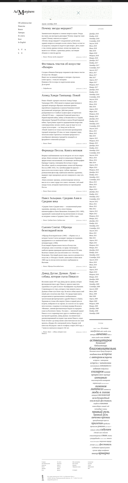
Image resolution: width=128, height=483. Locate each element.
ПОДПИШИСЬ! (67, 1)
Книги (43, 466)
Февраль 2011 (94, 245)
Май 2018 (92, 51)
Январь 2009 (93, 306)
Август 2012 (93, 201)
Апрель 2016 (93, 109)
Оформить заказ (77, 466)
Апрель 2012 (93, 211)
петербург (98, 409)
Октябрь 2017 (94, 65)
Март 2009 (93, 301)
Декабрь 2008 (94, 308)
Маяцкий (95, 395)
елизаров (97, 371)
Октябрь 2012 (94, 196)
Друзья (58, 470)
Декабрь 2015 (94, 119)
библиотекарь (100, 345)
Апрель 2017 (93, 80)
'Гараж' (98, 328)
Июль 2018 (93, 46)
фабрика (97, 444)
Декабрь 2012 (94, 192)
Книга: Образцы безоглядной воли (53, 266)
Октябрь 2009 (94, 284)
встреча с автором (101, 355)
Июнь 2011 (93, 235)
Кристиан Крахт (105, 383)
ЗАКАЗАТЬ (55, 1)
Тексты (59, 466)
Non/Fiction (95, 331)
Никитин (104, 403)
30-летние (104, 328)
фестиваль (105, 444)
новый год (105, 406)
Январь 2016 (93, 116)
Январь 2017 (93, 87)
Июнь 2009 (93, 294)
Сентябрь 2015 (94, 126)
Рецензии (59, 463)
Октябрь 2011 (94, 226)
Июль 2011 (93, 233)
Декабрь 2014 (94, 145)
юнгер (95, 453)
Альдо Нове (99, 337)
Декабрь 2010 (94, 250)
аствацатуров (101, 340)
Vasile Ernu (107, 331)
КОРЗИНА (44, 1)
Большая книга (95, 351)
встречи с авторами (100, 360)
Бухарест (108, 351)
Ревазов (101, 426)
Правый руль (100, 411)
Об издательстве (46, 463)
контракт (106, 380)
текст (109, 438)
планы (104, 409)
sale (101, 331)
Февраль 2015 (94, 141)
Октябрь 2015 (94, 124)
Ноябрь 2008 (93, 311)
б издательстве (25, 23)
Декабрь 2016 (94, 89)
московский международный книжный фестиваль (101, 398)
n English (22, 42)
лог (20, 39)
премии (105, 417)
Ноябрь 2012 (93, 194)
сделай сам (98, 433)
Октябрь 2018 (94, 38)
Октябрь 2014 (94, 150)
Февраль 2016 (94, 114)
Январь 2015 (93, 143)
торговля (103, 441)
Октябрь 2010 (94, 255)
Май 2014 (92, 162)
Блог (43, 470)
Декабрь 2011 (94, 221)
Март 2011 (93, 243)
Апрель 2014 (93, 165)
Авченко (101, 334)
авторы (93, 334)
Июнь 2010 (93, 265)
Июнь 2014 (93, 160)
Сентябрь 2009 (94, 286)
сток (104, 435)
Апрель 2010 (93, 269)
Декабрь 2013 (94, 172)
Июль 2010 (93, 262)
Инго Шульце (104, 374)
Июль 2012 (93, 204)
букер (103, 351)
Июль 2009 (93, 291)
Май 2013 (92, 187)
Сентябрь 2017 (94, 68)
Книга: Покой (47, 143)
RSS (89, 468)
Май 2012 (92, 209)
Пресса (106, 420)
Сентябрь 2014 (94, 153)
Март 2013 (93, 189)
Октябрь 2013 (94, 177)
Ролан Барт (107, 426)
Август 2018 (93, 43)
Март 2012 (93, 213)
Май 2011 (92, 238)
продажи (106, 424)
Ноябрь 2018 (93, 36)
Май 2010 (92, 267)
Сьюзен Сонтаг (103, 438)
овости (21, 26)
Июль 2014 (93, 158)
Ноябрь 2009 (93, 282)
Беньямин (101, 343)
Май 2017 (92, 77)
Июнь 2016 (93, 104)
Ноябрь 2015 (93, 121)
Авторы (44, 468)
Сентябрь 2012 (94, 199)
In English (75, 470)
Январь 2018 (93, 58)
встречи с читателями (100, 363)
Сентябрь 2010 (94, 257)
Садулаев (105, 429)
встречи (107, 357)
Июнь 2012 (93, 206)
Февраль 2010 (94, 274)
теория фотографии (94, 441)
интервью (100, 377)
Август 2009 (93, 289)
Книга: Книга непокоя (49, 191)
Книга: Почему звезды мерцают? (53, 57)
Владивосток (95, 354)
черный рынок (104, 448)
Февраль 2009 (94, 303)
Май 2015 (92, 136)
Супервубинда (95, 438)
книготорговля (96, 380)
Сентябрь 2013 (94, 179)
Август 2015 (93, 128)
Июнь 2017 (93, 75)
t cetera (21, 36)
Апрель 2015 (93, 138)
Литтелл (97, 389)
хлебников (95, 448)
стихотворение (95, 436)
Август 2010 (93, 260)
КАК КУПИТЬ (34, 1)
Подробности (47, 88)
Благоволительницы (105, 348)
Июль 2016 (93, 102)
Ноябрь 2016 (93, 92)
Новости (44, 465)
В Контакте (91, 466)
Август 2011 (93, 231)
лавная (44, 462)
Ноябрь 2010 (93, 252)
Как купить (75, 463)
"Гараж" (95, 328)
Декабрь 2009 (94, 279)
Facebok (90, 463)
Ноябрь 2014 (93, 148)
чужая (95, 450)
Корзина (75, 465)
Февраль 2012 (94, 216)
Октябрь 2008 (94, 313)
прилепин (97, 423)
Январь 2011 (93, 248)
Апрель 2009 (93, 299)
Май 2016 (92, 107)
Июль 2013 (93, 182)
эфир (99, 450)
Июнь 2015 (93, 133)
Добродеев (104, 369)
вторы (21, 33)
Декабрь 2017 (94, 60)
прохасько (93, 426)
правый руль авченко (100, 416)
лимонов (100, 386)
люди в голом (101, 392)
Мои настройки (76, 462)
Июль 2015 (93, 131)
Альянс (107, 337)
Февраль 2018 (94, 55)
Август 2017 (93, 70)
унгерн (92, 445)
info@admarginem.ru (52, 479)
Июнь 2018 (93, 48)
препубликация (98, 420)
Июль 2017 (93, 72)
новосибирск (96, 406)
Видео (58, 468)
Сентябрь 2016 (94, 97)
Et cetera (59, 462)
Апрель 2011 (93, 240)
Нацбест (97, 403)
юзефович (105, 450)
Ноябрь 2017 (93, 63)
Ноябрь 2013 (93, 175)
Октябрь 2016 (94, 94)
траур (109, 441)
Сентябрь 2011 (94, 228)
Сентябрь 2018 (94, 41)
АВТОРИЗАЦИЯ (22, 1)
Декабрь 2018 (94, 34)
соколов (105, 433)
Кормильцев (97, 383)
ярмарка (104, 453)
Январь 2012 (93, 218)
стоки (109, 436)
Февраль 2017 (94, 85)
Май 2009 (92, 296)
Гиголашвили (94, 366)
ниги (20, 29)
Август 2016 (93, 99)
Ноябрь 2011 (93, 223)
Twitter (89, 465)
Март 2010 (93, 272)
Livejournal (90, 462)
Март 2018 (93, 53)
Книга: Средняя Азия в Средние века (54, 220)
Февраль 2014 (94, 170)
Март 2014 (93, 167)
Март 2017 (93, 82)
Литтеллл (107, 389)
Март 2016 (93, 111)
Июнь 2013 (93, 184)
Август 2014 (93, 155)
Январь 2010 (93, 277)
